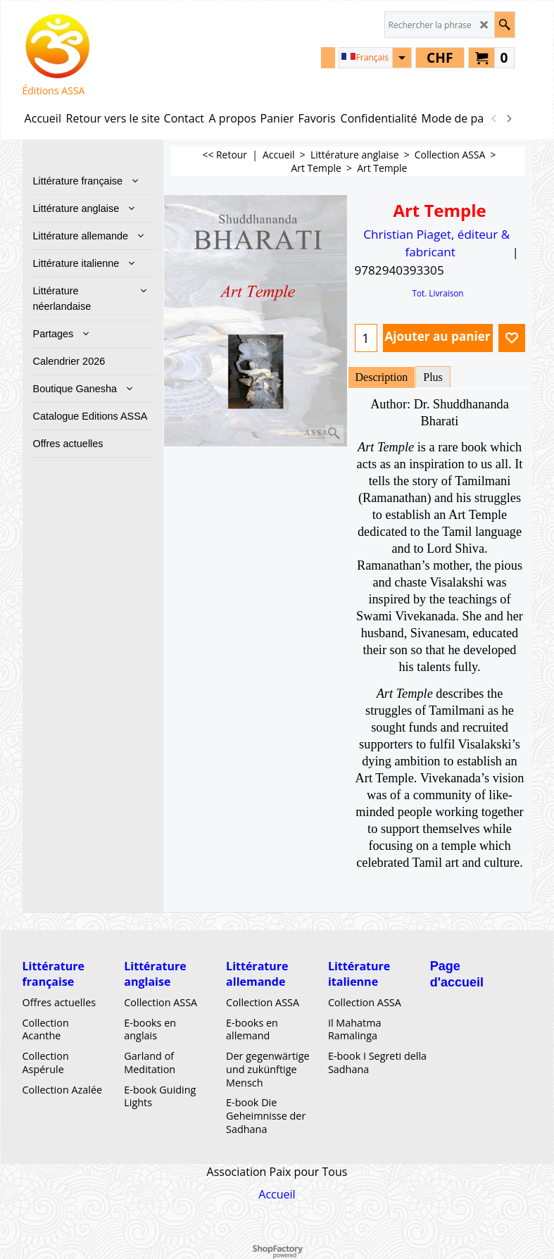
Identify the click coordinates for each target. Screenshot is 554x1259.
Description (381, 377)
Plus (433, 377)
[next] (509, 118)
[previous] (495, 118)
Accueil (276, 1194)
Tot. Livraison (437, 293)
